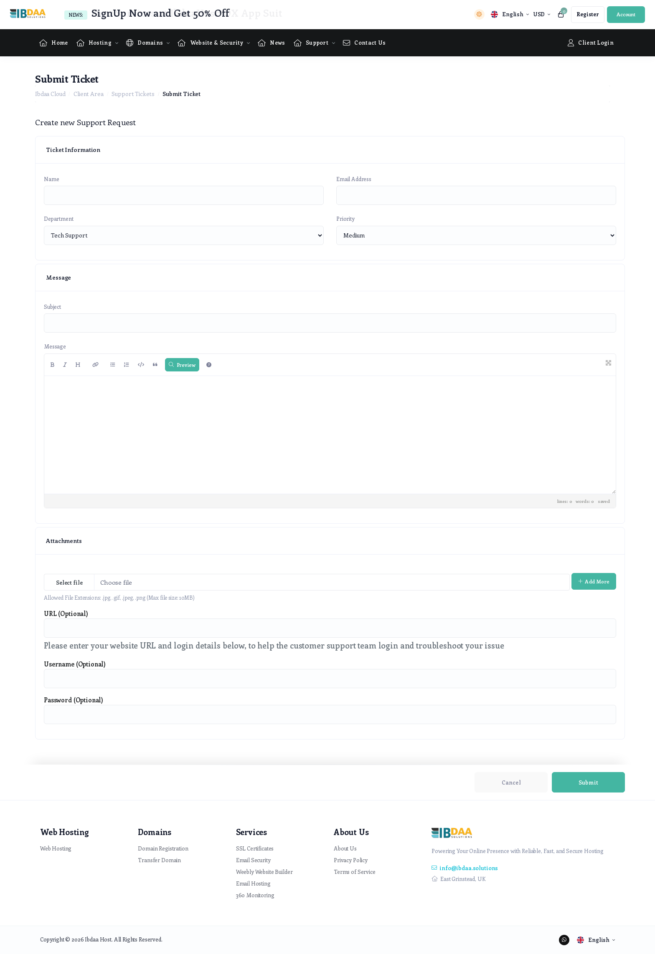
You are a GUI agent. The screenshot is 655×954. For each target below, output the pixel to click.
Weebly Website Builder (264, 871)
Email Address (353, 178)
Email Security (253, 859)
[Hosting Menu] (94, 42)
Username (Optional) (75, 664)
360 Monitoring (255, 894)
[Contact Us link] (364, 42)
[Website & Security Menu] (210, 42)
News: (76, 15)
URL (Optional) (66, 613)
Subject (52, 306)
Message (55, 346)
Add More (593, 581)
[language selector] (510, 14)
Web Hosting (55, 848)
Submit (588, 782)
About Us (345, 848)
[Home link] (53, 42)
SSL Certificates (255, 848)
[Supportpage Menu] (311, 42)
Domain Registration (163, 848)
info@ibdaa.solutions (465, 867)
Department (59, 218)
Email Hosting (253, 883)
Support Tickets (133, 94)
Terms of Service (355, 871)
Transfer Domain (159, 859)
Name (51, 178)
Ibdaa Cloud (50, 94)
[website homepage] (30, 14)
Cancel (511, 782)
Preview (182, 364)
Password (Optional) (73, 700)
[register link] (587, 14)
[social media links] (564, 940)
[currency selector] (541, 14)
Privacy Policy (351, 859)
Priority (345, 218)
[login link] (626, 14)
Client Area (88, 94)
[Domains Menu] (144, 42)
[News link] (271, 42)
